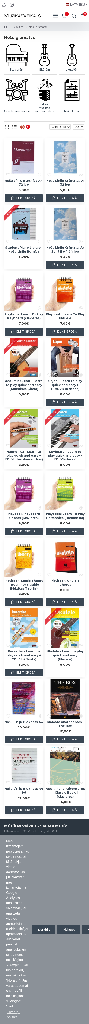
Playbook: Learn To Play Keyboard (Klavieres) (23, 316)
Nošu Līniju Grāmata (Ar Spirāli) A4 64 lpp (65, 249)
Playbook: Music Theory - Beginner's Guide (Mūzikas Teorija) (23, 584)
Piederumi (18, 27)
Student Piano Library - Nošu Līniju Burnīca (24, 249)
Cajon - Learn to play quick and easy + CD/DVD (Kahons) (65, 385)
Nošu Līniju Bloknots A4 (23, 722)
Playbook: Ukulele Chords (65, 583)
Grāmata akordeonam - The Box (65, 724)
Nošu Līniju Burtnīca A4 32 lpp (24, 182)
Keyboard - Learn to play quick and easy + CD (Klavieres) (65, 455)
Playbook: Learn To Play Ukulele (65, 316)
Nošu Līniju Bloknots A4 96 (23, 791)
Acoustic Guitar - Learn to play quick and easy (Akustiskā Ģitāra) (24, 385)
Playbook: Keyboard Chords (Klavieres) (24, 516)
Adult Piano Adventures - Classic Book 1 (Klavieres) (65, 792)
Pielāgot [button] (69, 929)
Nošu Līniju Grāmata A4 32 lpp (65, 182)
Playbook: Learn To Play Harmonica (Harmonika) (65, 516)
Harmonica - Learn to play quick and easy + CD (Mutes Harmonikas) (24, 455)
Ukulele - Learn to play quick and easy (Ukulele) (65, 655)
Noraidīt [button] (44, 929)
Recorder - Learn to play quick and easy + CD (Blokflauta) (24, 655)
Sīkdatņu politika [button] (13, 1014)
